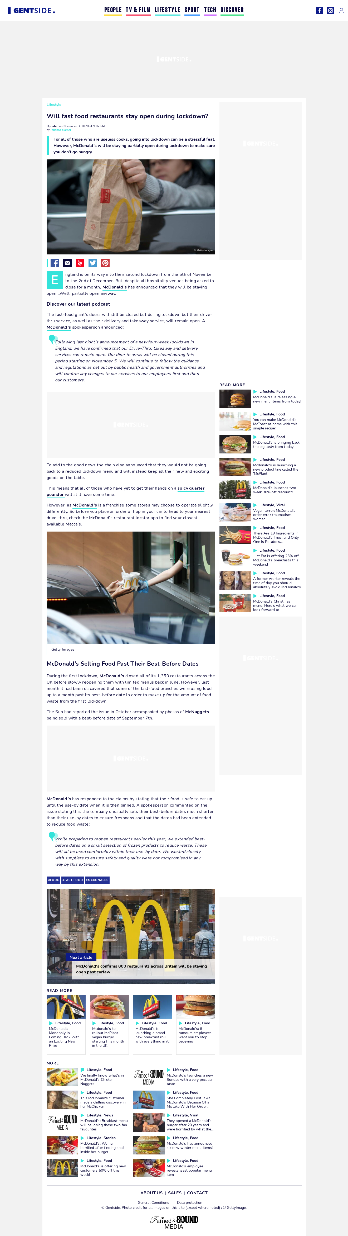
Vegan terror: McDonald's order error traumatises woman (274, 515)
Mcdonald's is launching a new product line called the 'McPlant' (275, 469)
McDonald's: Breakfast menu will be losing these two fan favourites (104, 1125)
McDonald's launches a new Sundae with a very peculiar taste (190, 1079)
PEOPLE (113, 10)
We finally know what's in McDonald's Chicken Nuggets (102, 1079)
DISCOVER (232, 10)
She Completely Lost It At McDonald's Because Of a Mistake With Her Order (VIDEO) (188, 1104)
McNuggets (196, 712)
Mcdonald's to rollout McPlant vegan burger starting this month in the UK (108, 1037)
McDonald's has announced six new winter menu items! (190, 1145)
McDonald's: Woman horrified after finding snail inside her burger (102, 1147)
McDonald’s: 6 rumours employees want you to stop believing (195, 1035)
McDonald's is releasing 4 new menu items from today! (277, 399)
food (54, 880)
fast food (74, 880)
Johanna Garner (61, 130)
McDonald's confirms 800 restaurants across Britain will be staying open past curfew (141, 969)
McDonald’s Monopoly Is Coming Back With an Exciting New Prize (64, 1037)
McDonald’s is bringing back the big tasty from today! (276, 444)
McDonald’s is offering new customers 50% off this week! (103, 1170)
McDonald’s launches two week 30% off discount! (274, 490)
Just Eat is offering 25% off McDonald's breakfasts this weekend (276, 560)
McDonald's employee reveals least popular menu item (189, 1170)
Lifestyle (54, 104)
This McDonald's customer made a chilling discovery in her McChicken (103, 1102)
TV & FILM (138, 10)
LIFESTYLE (167, 10)
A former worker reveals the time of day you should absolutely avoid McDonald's (277, 583)
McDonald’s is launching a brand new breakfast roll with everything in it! (152, 1035)
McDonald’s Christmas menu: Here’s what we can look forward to (275, 605)
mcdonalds (98, 880)
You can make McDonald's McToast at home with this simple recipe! (275, 424)
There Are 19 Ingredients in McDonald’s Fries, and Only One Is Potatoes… (276, 537)
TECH (210, 10)
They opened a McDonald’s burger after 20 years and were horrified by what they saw (190, 1127)
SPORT (192, 10)
